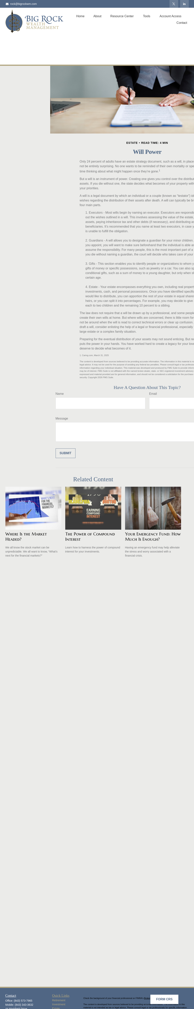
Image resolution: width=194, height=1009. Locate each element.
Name (60, 393)
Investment (58, 1004)
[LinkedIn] (184, 4)
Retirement (58, 1000)
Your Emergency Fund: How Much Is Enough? (153, 536)
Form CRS (164, 999)
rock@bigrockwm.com (21, 3)
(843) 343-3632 (24, 1004)
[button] (80, 16)
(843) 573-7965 (23, 1000)
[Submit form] (65, 453)
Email (153, 393)
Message (62, 418)
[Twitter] (173, 4)
